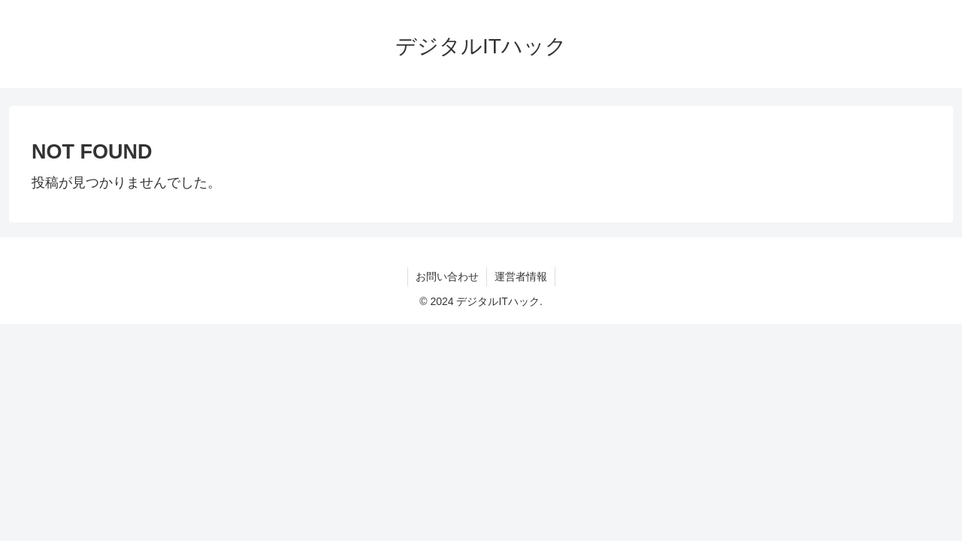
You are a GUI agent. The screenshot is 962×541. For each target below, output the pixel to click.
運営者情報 (521, 276)
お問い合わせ (447, 276)
